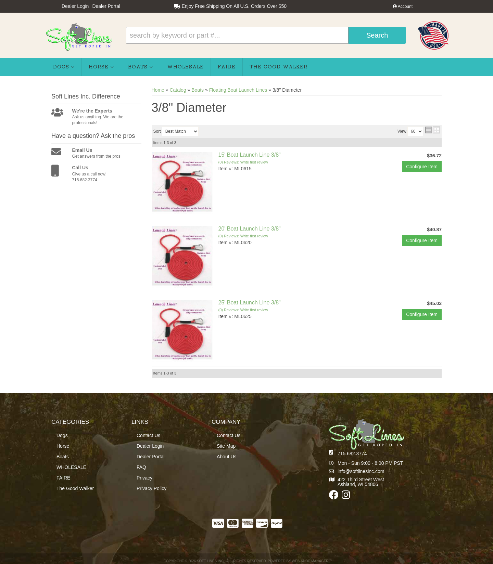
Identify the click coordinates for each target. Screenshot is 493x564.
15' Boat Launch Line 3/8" (249, 155)
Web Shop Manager (310, 561)
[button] (266, 35)
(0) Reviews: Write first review (243, 162)
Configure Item (422, 166)
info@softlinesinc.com (361, 471)
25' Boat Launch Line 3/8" (249, 302)
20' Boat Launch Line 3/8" (249, 229)
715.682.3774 (352, 453)
